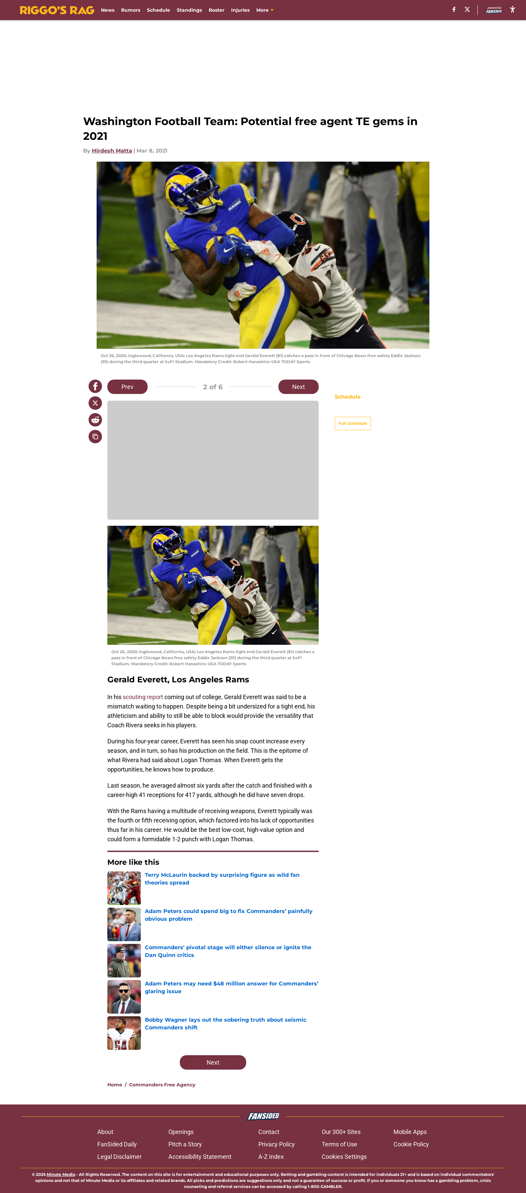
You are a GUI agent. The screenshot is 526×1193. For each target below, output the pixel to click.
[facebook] (454, 9)
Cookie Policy (411, 1144)
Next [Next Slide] (298, 386)
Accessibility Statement (199, 1156)
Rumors (130, 10)
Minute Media (61, 1174)
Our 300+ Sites (341, 1131)
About (105, 1131)
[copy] (95, 436)
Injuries (240, 10)
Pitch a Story (185, 1144)
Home (114, 1085)
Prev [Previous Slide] (127, 386)
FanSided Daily (117, 1144)
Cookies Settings (344, 1156)
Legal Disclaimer (119, 1156)
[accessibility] (512, 9)
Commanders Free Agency (162, 1085)
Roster (216, 10)
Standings (189, 10)
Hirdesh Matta (112, 151)
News (107, 10)
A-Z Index (271, 1156)
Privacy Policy (276, 1144)
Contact (268, 1131)
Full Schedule (352, 411)
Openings (181, 1131)
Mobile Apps (410, 1131)
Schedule (158, 10)
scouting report (143, 696)
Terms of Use (339, 1144)
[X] (467, 9)
